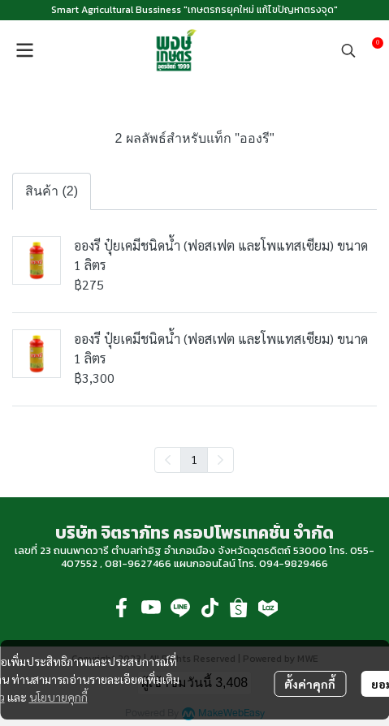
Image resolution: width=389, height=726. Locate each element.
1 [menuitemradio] (194, 459)
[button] (348, 50)
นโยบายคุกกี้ (58, 696)
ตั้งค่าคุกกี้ (309, 684)
